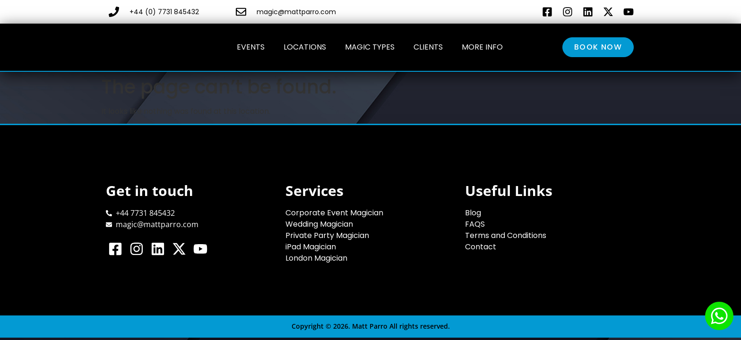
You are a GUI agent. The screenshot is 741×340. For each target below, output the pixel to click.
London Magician (316, 258)
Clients (428, 47)
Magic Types (370, 47)
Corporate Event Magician (334, 212)
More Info (482, 47)
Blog (473, 212)
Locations (305, 47)
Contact (480, 246)
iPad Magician (310, 246)
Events (251, 47)
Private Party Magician (327, 235)
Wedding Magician (319, 224)
